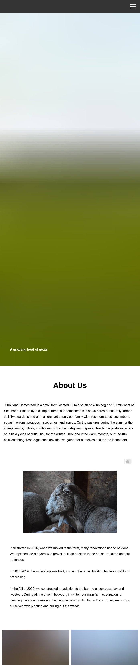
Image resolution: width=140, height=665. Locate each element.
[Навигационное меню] (133, 6)
